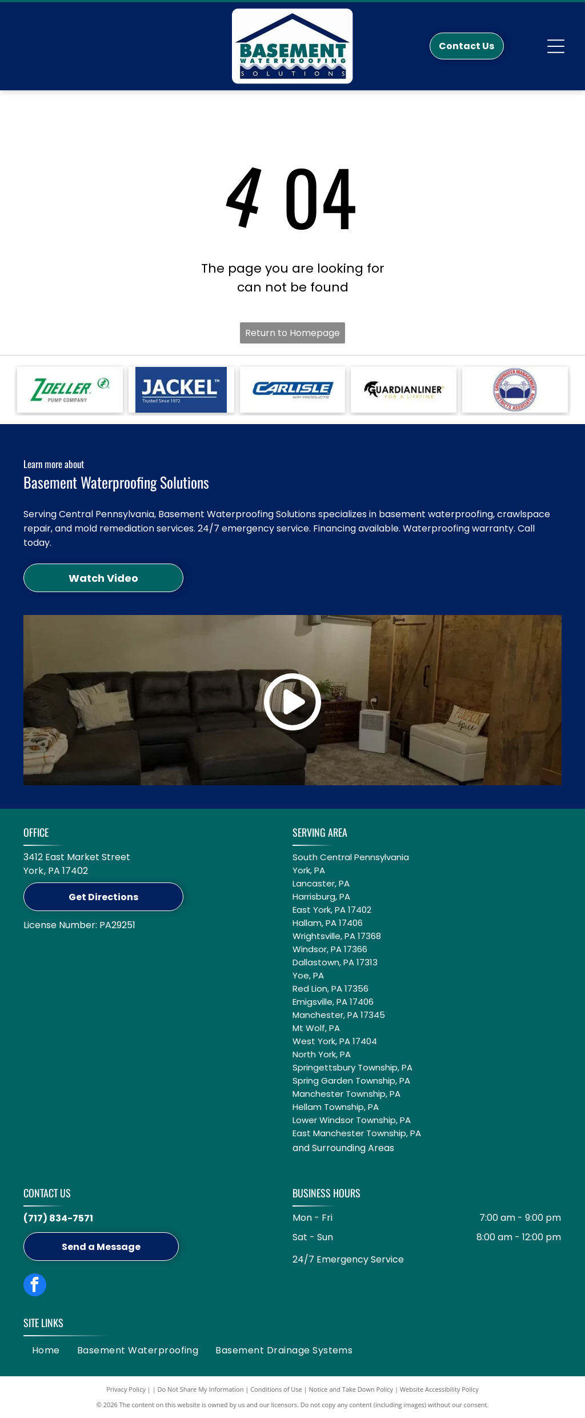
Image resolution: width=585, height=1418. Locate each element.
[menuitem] (46, 1350)
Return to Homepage (292, 332)
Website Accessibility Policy (439, 1389)
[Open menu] (555, 46)
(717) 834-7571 (58, 1218)
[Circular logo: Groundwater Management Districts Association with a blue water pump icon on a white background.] (515, 390)
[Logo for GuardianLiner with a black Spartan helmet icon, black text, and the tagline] (403, 390)
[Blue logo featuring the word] (293, 390)
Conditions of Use (276, 1389)
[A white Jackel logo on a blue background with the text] (181, 390)
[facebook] (34, 1286)
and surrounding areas (340, 1162)
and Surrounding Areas (343, 1148)
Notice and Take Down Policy (351, 1389)
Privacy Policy (126, 1389)
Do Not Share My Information (201, 1389)
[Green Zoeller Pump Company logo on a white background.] (70, 390)
